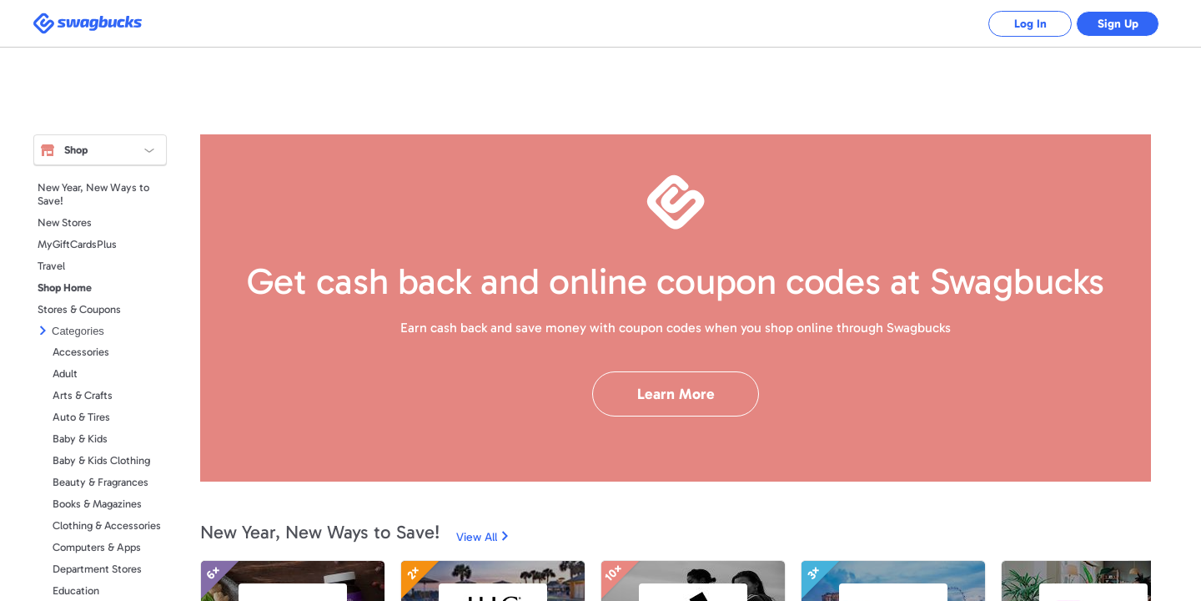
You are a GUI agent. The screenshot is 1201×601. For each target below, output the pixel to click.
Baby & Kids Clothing (101, 460)
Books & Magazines (97, 503)
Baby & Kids (80, 438)
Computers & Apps (97, 547)
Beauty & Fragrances (100, 482)
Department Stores (97, 569)
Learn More (676, 394)
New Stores (65, 222)
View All (476, 537)
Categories (78, 331)
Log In (1030, 24)
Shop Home (65, 287)
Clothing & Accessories (107, 525)
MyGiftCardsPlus (77, 244)
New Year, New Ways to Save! (93, 194)
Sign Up (1118, 24)
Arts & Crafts (83, 395)
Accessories (81, 352)
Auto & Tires (81, 417)
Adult (65, 373)
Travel (51, 266)
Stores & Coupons (79, 309)
